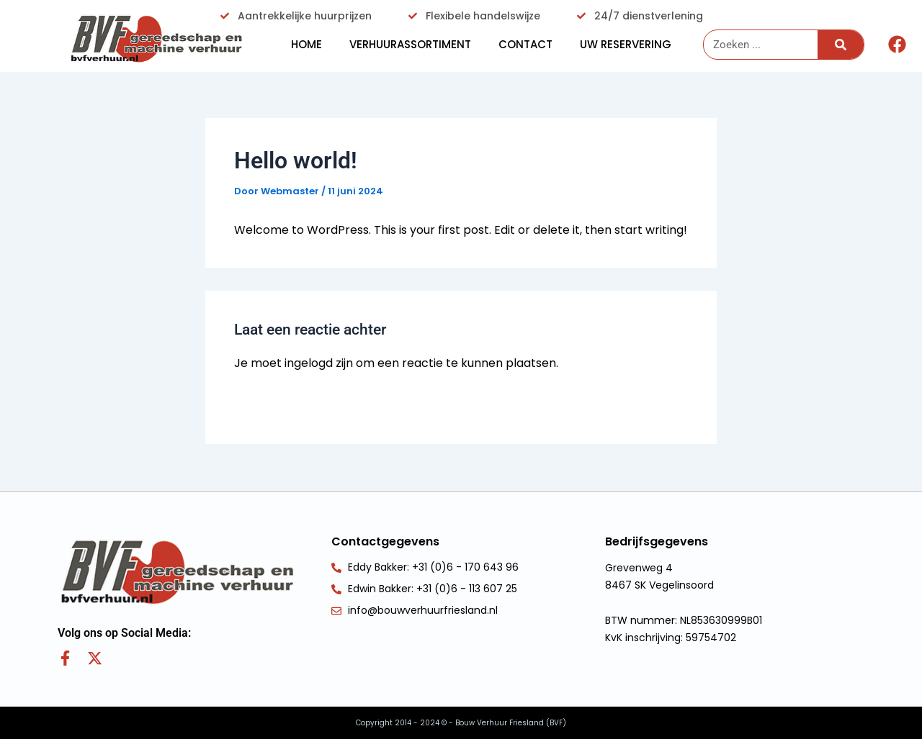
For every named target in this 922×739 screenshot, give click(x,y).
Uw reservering (625, 44)
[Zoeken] (841, 44)
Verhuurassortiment (410, 44)
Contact (525, 44)
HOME (306, 44)
